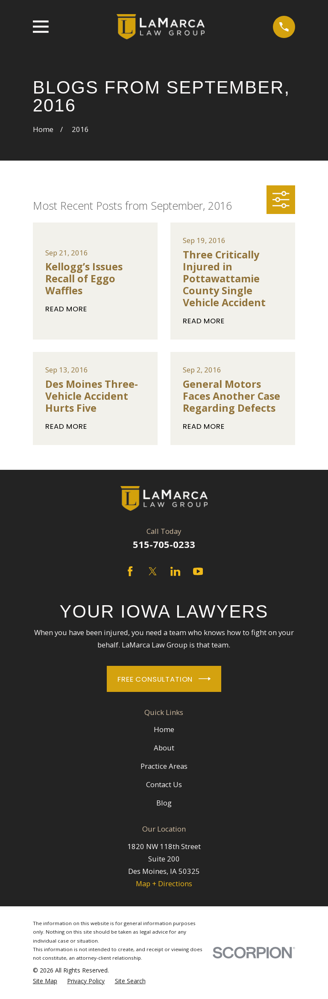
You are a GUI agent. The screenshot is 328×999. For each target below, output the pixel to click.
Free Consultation (164, 679)
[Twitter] (153, 571)
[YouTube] (198, 571)
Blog (164, 803)
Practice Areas (164, 766)
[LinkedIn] (175, 571)
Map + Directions (164, 883)
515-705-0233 (164, 544)
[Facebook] (130, 571)
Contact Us (164, 784)
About (164, 748)
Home (164, 729)
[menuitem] (45, 981)
